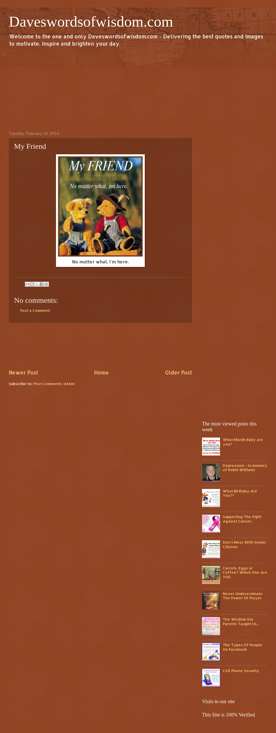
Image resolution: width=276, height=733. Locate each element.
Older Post (178, 372)
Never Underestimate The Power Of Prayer (243, 596)
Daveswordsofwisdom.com (91, 21)
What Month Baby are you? (243, 442)
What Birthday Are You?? (240, 493)
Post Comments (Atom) (54, 383)
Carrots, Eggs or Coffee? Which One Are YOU (245, 572)
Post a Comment (35, 310)
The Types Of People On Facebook (242, 647)
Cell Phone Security (241, 670)
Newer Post (23, 372)
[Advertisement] (138, 89)
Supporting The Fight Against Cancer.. (242, 519)
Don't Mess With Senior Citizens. (244, 544)
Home (101, 372)
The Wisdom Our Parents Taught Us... (241, 621)
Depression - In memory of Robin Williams (245, 467)
